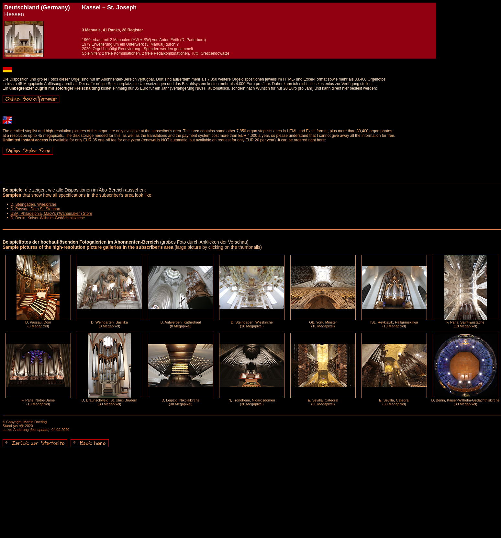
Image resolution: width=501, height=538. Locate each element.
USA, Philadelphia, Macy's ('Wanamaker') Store (51, 213)
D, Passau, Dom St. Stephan (35, 209)
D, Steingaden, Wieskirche (33, 204)
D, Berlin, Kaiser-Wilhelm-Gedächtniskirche (47, 218)
